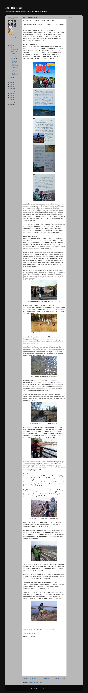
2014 (11, 97)
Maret (12, 56)
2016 (11, 93)
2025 (11, 45)
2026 (11, 43)
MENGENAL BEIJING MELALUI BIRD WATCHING (14, 62)
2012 (11, 102)
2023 (11, 77)
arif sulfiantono (14, 34)
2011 (11, 104)
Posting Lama (60, 679)
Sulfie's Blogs (14, 7)
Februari (13, 58)
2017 (11, 91)
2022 (11, 80)
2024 (11, 47)
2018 (11, 88)
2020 (11, 84)
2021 (11, 82)
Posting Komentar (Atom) (35, 682)
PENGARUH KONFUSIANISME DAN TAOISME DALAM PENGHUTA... (15, 71)
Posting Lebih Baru (30, 679)
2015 (11, 95)
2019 (11, 86)
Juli (12, 53)
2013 (11, 99)
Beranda (46, 679)
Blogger (55, 688)
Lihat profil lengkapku (13, 37)
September (14, 51)
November (14, 49)
